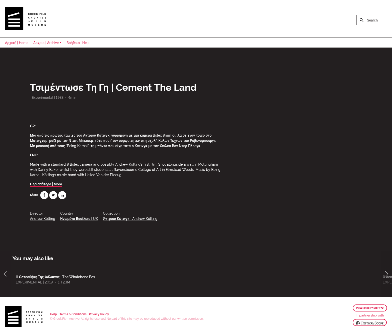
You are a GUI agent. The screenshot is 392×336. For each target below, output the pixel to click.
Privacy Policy (99, 314)
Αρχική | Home (16, 43)
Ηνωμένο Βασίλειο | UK (79, 218)
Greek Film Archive (25, 19)
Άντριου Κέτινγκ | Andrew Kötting (130, 218)
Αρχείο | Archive (46, 43)
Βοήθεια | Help (78, 43)
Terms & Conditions (73, 314)
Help (53, 314)
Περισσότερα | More (46, 183)
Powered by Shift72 (370, 308)
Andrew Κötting (42, 218)
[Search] (374, 20)
